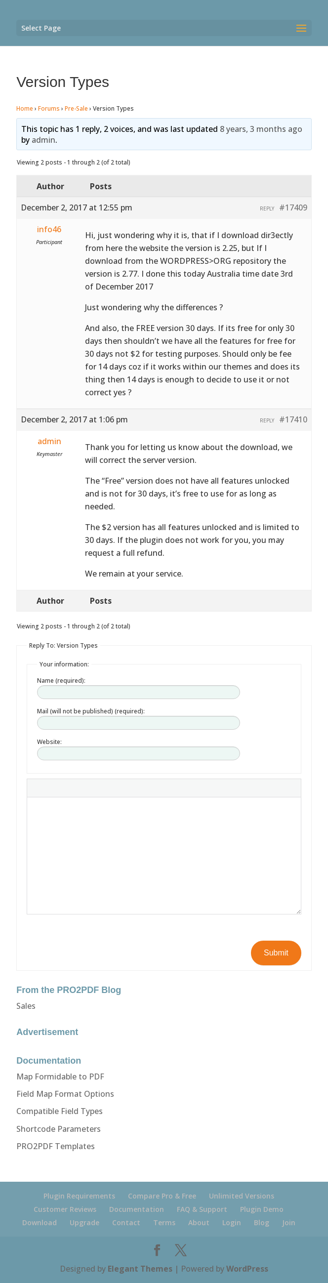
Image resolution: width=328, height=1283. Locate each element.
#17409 (293, 207)
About (198, 1222)
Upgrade (84, 1222)
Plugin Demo (262, 1209)
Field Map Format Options (65, 1093)
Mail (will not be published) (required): (91, 711)
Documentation (136, 1209)
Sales (26, 1005)
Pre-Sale (76, 108)
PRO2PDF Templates (55, 1146)
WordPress (247, 1268)
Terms (164, 1222)
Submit (276, 953)
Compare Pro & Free (162, 1195)
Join (288, 1222)
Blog (261, 1222)
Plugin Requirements (79, 1195)
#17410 (293, 419)
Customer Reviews (65, 1209)
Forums (49, 108)
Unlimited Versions (241, 1195)
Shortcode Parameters (58, 1128)
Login (231, 1222)
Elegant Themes (140, 1268)
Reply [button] (267, 208)
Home (24, 108)
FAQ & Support (202, 1209)
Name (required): (61, 680)
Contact (126, 1222)
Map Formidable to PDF (60, 1076)
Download (39, 1222)
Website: (49, 742)
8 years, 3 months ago (261, 129)
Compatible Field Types (59, 1111)
